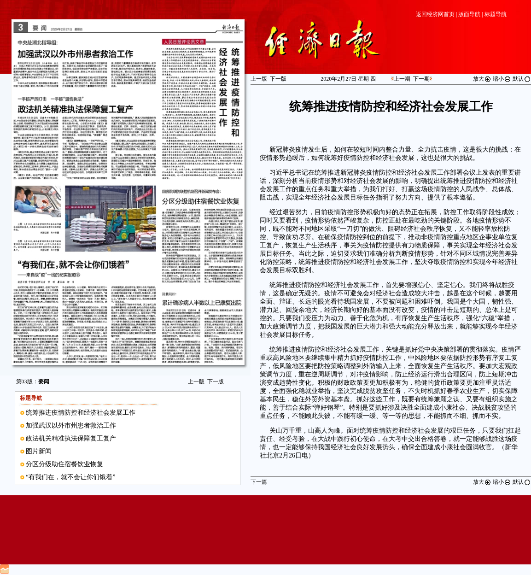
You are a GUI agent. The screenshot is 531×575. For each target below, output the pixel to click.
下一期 (421, 79)
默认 (522, 79)
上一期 (402, 79)
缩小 (502, 79)
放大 (482, 79)
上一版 (196, 381)
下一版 (215, 381)
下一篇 (259, 482)
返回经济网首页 (435, 14)
